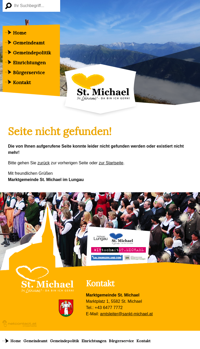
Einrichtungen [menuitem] (29, 63)
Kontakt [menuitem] (22, 82)
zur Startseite (111, 163)
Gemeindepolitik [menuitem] (32, 53)
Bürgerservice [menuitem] (29, 72)
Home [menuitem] (19, 33)
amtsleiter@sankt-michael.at (126, 314)
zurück (44, 163)
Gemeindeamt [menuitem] (29, 43)
